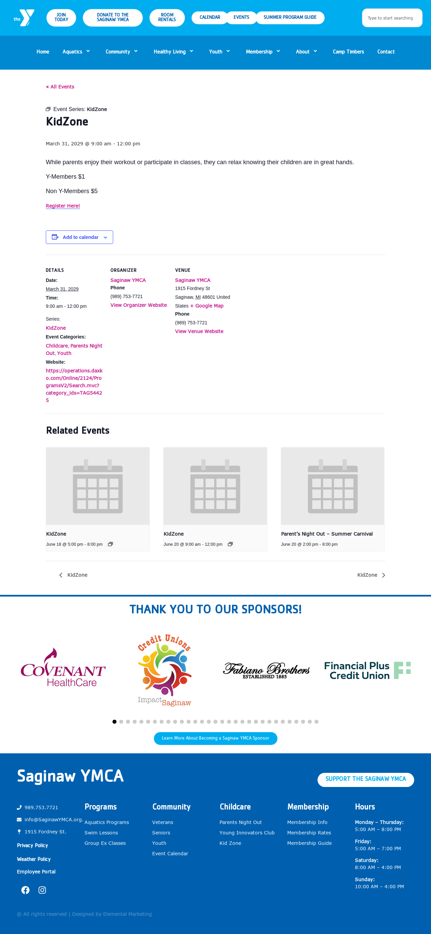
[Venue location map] (275, 300)
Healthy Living (175, 53)
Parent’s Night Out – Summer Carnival (327, 534)
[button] (114, 722)
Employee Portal (36, 871)
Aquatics (77, 53)
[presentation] (98, 486)
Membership (264, 53)
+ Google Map (207, 306)
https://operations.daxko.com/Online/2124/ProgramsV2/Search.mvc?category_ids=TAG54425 (74, 385)
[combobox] (392, 17)
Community (123, 53)
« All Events (60, 86)
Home (42, 52)
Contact (386, 52)
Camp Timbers (348, 52)
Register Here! (63, 206)
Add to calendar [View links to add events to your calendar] (81, 237)
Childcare (57, 346)
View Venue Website (199, 331)
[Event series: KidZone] (110, 544)
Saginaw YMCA (128, 280)
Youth (220, 53)
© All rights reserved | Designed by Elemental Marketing (84, 914)
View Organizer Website (138, 305)
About (308, 53)
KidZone (56, 328)
